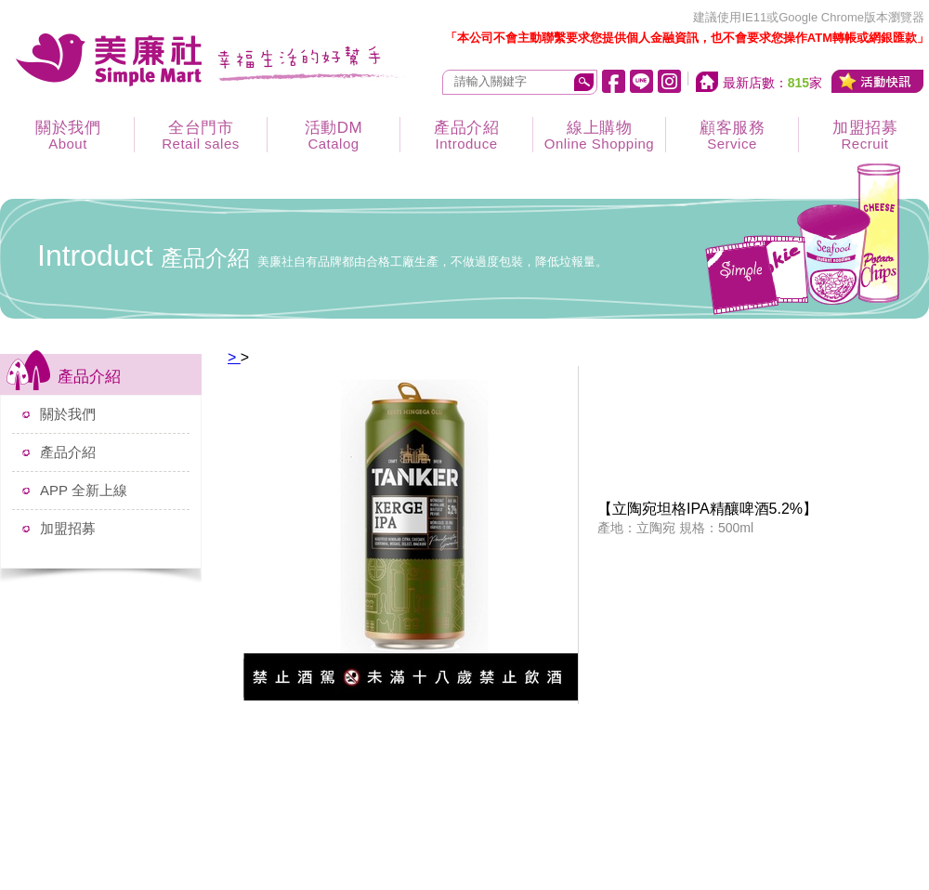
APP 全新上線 (83, 490)
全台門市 (201, 135)
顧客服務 (732, 135)
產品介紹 (466, 135)
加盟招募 (68, 528)
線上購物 (599, 135)
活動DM (333, 135)
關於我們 (68, 135)
